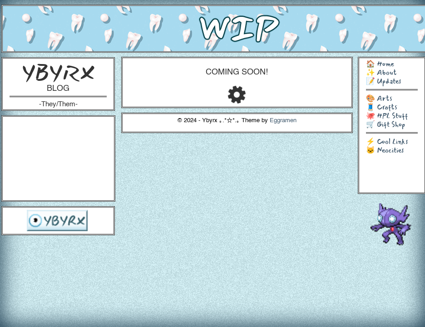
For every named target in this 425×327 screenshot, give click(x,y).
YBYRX (58, 72)
